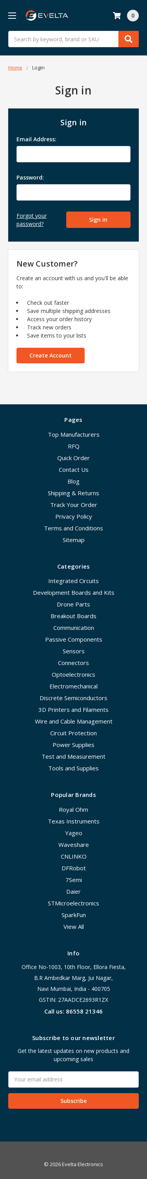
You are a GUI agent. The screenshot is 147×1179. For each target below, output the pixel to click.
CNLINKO (74, 856)
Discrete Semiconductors (73, 698)
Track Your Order (73, 505)
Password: (30, 177)
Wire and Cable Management (74, 721)
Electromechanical (73, 686)
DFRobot (74, 868)
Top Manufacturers (74, 434)
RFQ (74, 446)
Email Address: (36, 139)
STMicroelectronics (73, 903)
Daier (73, 891)
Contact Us (74, 469)
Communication (73, 627)
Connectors (73, 663)
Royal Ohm (73, 809)
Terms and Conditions (73, 528)
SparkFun (74, 915)
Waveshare (73, 844)
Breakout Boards (73, 616)
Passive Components (73, 639)
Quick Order (73, 458)
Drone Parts (73, 604)
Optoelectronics (73, 674)
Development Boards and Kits (73, 592)
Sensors (74, 651)
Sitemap (74, 540)
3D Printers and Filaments (73, 709)
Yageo (73, 833)
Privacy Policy (73, 516)
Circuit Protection (73, 733)
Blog (73, 481)
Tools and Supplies (73, 768)
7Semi (73, 880)
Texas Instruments (74, 821)
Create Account (50, 355)
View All (74, 926)
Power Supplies (73, 745)
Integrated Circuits (73, 581)
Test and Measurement (73, 756)
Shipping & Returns (73, 493)
